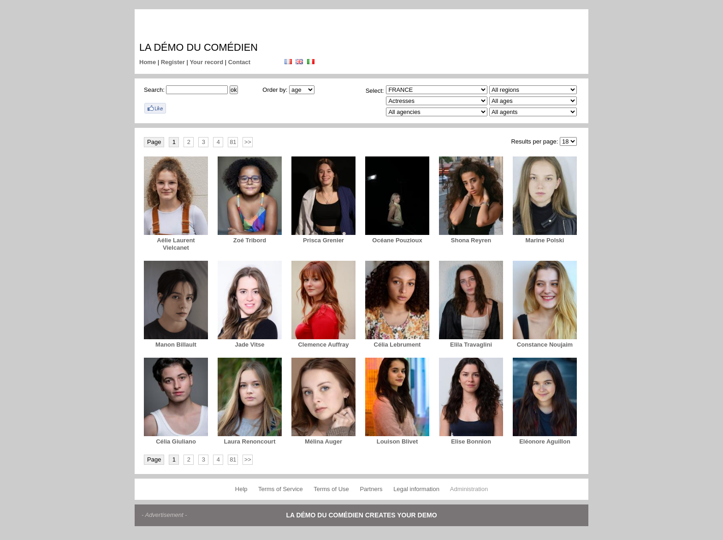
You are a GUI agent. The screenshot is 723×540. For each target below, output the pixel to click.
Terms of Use (331, 489)
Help (241, 489)
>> (247, 141)
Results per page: (534, 141)
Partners (371, 489)
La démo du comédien (198, 47)
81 (233, 141)
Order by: (274, 89)
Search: (154, 89)
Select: (375, 90)
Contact (239, 62)
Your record (206, 62)
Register (173, 62)
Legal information (416, 489)
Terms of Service (280, 489)
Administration (469, 489)
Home (147, 62)
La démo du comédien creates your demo (361, 515)
